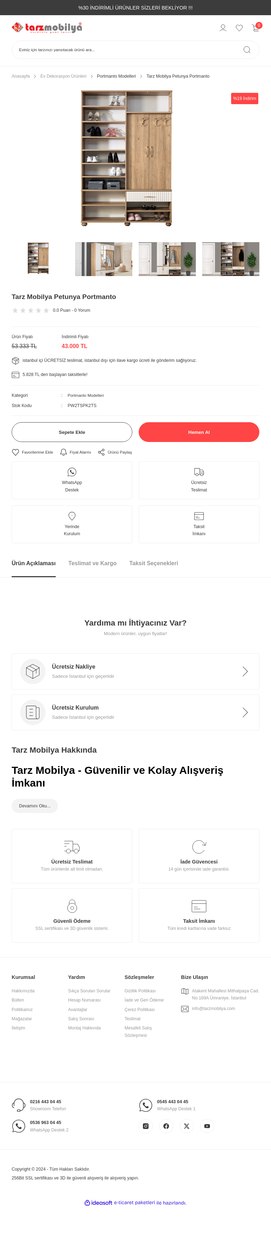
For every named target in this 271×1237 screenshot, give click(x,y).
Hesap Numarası (84, 1026)
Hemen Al (199, 432)
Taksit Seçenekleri (153, 563)
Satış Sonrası (81, 1045)
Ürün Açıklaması (34, 563)
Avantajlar (78, 1036)
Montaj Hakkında (84, 1054)
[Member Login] (223, 28)
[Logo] (47, 27)
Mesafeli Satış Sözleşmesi (138, 1058)
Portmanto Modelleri (87, 395)
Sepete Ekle (72, 432)
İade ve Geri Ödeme (144, 1026)
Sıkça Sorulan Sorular (89, 1017)
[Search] (135, 50)
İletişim (18, 1054)
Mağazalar (22, 1045)
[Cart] (255, 28)
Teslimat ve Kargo (92, 563)
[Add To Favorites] (34, 452)
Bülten (18, 1026)
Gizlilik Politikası (140, 1017)
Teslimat (132, 1045)
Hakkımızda (23, 1017)
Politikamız (22, 1036)
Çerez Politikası (140, 1036)
